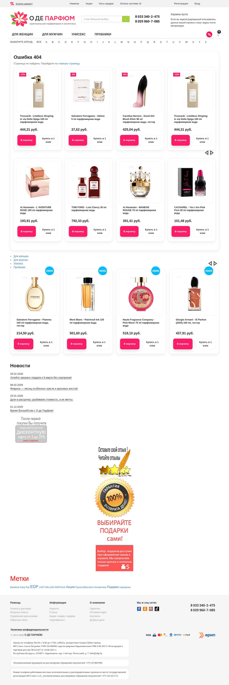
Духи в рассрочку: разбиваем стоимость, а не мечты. (41, 399)
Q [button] (148, 42)
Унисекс (78, 34)
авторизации (177, 26)
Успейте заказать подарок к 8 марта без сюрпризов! (41, 377)
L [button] (115, 42)
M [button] (122, 42)
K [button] (109, 42)
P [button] (141, 42)
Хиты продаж (106, 3)
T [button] (167, 42)
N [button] (128, 42)
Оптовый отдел (98, 612)
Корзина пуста (179, 14)
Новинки (74, 3)
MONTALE (60, 587)
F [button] (78, 42)
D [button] (65, 42)
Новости (54, 608)
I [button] (97, 42)
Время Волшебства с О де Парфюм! (32, 410)
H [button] (91, 42)
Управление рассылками (24, 616)
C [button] (59, 42)
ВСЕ (39, 41)
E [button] (72, 42)
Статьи (53, 612)
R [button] (154, 42)
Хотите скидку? (24, 3)
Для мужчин (52, 34)
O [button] (135, 42)
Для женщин (22, 34)
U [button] (173, 42)
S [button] (161, 42)
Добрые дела (97, 620)
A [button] (46, 42)
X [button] (193, 42)
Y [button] (199, 42)
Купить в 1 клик (48, 140)
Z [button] (205, 42)
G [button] (85, 42)
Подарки (113, 587)
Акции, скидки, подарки (62, 616)
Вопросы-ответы (19, 612)
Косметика (100, 587)
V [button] (180, 42)
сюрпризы (125, 587)
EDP (34, 587)
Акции (89, 3)
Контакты (95, 616)
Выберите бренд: (21, 41)
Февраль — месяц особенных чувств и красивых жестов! (44, 388)
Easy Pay (25, 587)
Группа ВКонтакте (85, 587)
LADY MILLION (46, 587)
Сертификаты (57, 620)
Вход (197, 3)
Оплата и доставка (20, 608)
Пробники (103, 34)
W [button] (186, 42)
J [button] (103, 42)
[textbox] (102, 19)
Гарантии (95, 608)
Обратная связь (19, 620)
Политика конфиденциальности (30, 629)
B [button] (53, 42)
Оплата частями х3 (130, 3)
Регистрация (181, 3)
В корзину (27, 140)
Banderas (15, 587)
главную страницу (68, 63)
